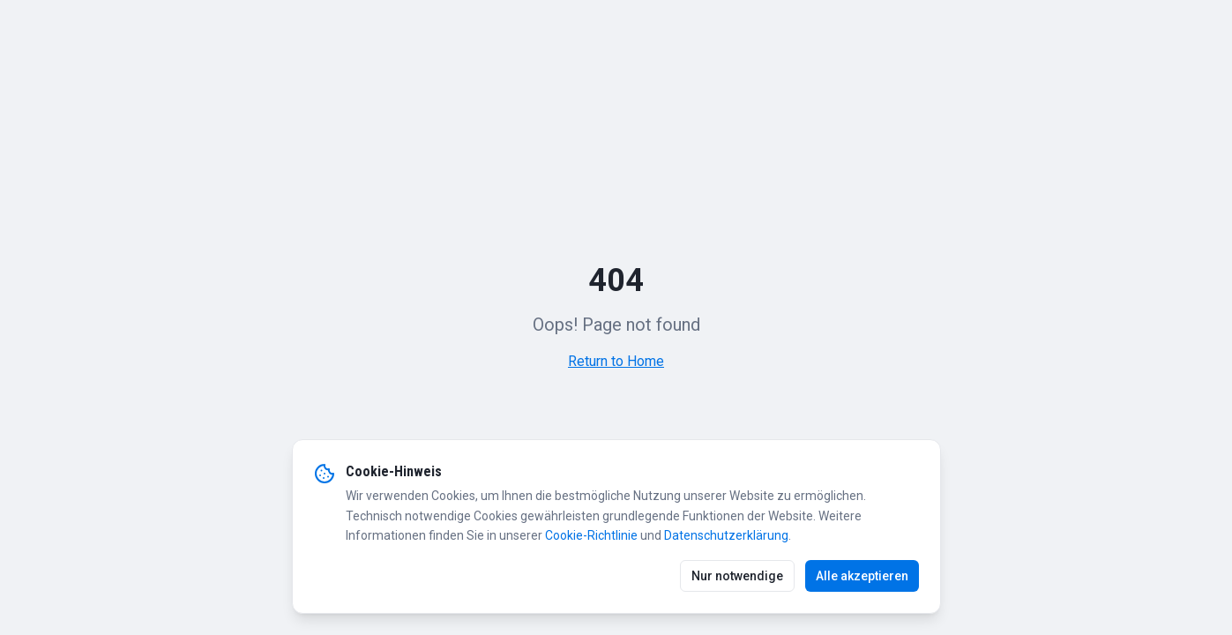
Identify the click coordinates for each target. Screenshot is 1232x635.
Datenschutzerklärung (726, 535)
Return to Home (616, 361)
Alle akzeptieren (862, 576)
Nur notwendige (737, 576)
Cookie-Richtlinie (591, 535)
